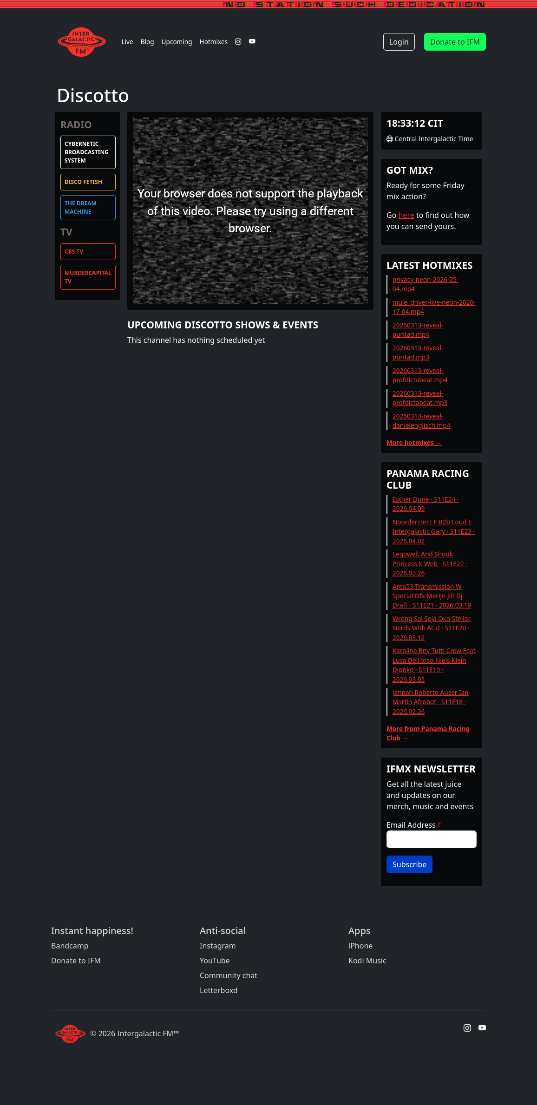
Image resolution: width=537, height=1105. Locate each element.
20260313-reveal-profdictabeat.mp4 (420, 375)
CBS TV (74, 251)
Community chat (228, 975)
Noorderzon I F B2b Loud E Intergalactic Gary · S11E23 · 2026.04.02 (434, 531)
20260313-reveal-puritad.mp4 (418, 329)
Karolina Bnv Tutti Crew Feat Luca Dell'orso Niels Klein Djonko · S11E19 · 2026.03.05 (434, 664)
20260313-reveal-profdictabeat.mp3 (420, 398)
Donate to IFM (455, 42)
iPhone (360, 946)
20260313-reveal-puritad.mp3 (418, 352)
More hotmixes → (414, 442)
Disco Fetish (83, 182)
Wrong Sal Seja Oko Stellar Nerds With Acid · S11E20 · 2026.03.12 (432, 628)
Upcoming (177, 41)
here (406, 215)
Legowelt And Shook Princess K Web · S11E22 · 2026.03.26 (430, 563)
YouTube (215, 960)
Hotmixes (214, 41)
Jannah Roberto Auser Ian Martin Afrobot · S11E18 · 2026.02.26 (431, 702)
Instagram (218, 946)
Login (399, 42)
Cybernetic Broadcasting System (87, 152)
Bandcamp (70, 946)
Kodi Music (367, 960)
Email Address (411, 825)
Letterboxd (219, 990)
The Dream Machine (81, 207)
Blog (147, 41)
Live (127, 41)
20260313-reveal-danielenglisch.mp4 (421, 421)
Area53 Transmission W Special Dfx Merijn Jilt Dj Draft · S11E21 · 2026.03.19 (432, 596)
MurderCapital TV (88, 277)
